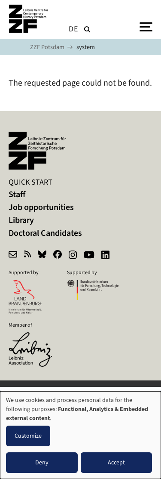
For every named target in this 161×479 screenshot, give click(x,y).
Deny (42, 462)
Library (21, 220)
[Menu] (146, 26)
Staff (17, 194)
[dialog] (80, 435)
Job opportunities (41, 207)
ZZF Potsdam (47, 47)
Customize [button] (28, 436)
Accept (116, 462)
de (73, 29)
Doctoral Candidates (45, 233)
